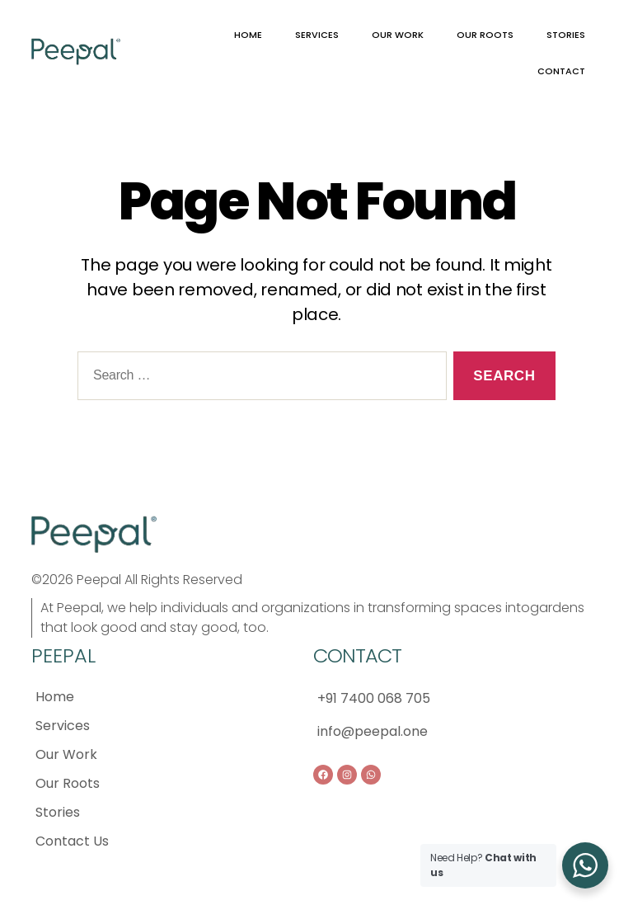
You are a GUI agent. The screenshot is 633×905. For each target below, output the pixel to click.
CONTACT (561, 71)
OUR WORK (398, 34)
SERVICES (317, 34)
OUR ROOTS (485, 34)
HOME (248, 34)
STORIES (565, 34)
